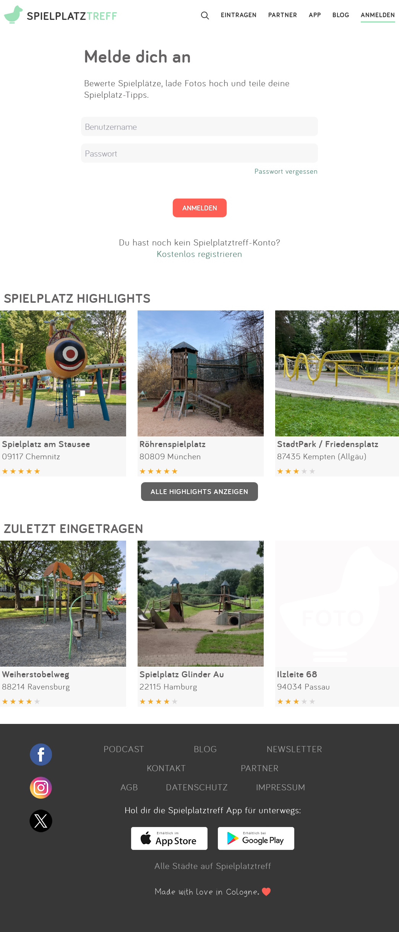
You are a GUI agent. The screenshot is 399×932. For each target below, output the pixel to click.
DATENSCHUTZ (197, 787)
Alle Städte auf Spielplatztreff (212, 865)
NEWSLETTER (294, 748)
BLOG (340, 15)
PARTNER (282, 15)
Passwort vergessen (286, 171)
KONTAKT (166, 768)
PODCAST (124, 748)
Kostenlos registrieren (199, 253)
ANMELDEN (378, 15)
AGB (129, 787)
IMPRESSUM (280, 787)
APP (315, 15)
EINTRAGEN (239, 15)
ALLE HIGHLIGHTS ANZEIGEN (199, 491)
